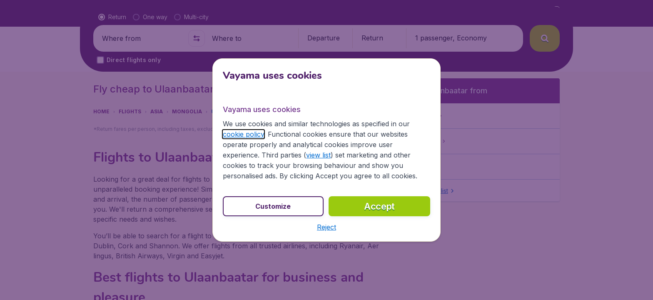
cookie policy (243, 134)
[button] (326, 227)
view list (318, 155)
